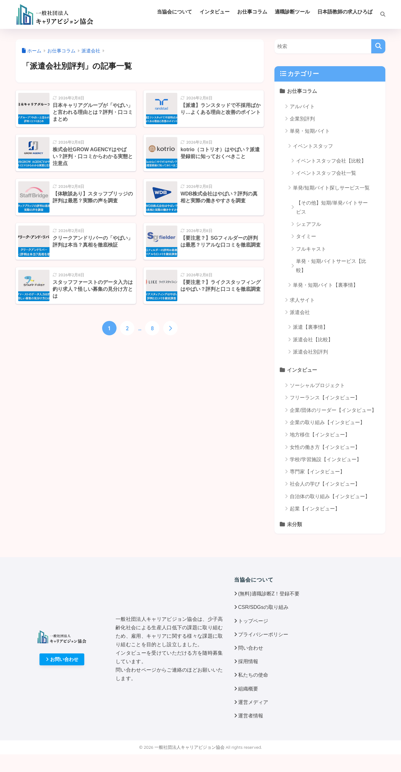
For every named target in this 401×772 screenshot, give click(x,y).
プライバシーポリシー (263, 634)
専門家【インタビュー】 (317, 471)
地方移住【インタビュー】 (320, 434)
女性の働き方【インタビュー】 (325, 447)
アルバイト (302, 106)
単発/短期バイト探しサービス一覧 (331, 187)
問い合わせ (250, 648)
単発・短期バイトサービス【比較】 (331, 265)
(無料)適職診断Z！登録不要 (268, 593)
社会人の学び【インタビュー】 (325, 484)
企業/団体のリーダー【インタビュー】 (333, 410)
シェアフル (308, 224)
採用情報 (248, 661)
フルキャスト (311, 249)
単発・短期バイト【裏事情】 (325, 285)
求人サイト (302, 300)
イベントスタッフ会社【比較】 (331, 160)
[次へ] (170, 328)
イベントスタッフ (313, 146)
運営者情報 (250, 715)
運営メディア (253, 702)
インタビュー (302, 370)
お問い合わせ (62, 659)
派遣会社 (300, 312)
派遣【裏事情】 (310, 327)
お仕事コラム (302, 91)
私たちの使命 (253, 675)
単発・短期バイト (310, 131)
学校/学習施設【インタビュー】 (325, 459)
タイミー (306, 236)
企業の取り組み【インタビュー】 (327, 422)
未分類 (294, 524)
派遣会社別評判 (310, 351)
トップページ (253, 621)
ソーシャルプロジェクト (317, 385)
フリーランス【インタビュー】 (325, 397)
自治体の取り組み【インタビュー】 (330, 496)
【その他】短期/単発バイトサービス (331, 207)
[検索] (378, 14)
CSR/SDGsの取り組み (263, 607)
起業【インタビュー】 (315, 508)
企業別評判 (302, 118)
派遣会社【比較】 (313, 339)
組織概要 (248, 688)
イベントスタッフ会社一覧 (326, 173)
